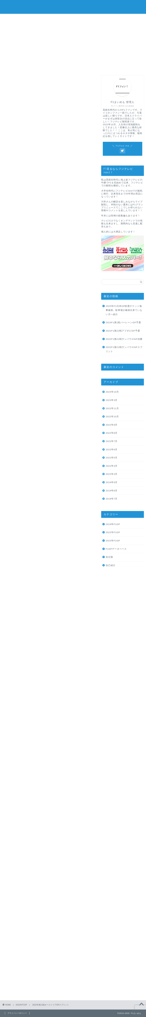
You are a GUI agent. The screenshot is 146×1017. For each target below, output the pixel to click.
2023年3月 (112, 400)
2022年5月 (112, 457)
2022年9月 (112, 425)
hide (59, 123)
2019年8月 (112, 490)
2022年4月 (112, 466)
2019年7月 (112, 499)
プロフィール (55, 67)
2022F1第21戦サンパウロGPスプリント (124, 349)
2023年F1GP (113, 540)
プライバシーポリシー (125, 67)
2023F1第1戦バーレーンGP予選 (123, 322)
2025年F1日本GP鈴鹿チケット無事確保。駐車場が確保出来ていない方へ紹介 (124, 310)
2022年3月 (112, 474)
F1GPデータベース (116, 549)
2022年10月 (112, 416)
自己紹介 (110, 565)
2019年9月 (112, 482)
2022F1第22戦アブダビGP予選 (123, 331)
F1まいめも (73, 6)
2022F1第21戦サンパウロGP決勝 (124, 339)
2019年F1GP (113, 524)
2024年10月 (112, 392)
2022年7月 (112, 441)
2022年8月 (112, 433)
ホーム (20, 67)
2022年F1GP (11, 80)
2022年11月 (112, 408)
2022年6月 (112, 449)
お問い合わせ (90, 67)
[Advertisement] (73, 38)
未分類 (109, 557)
